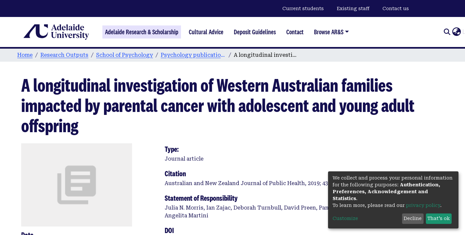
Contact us (395, 8)
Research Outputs (64, 55)
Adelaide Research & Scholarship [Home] (141, 32)
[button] (456, 32)
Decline (413, 218)
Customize (345, 218)
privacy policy (423, 205)
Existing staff (353, 8)
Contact (295, 32)
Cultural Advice (206, 32)
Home (25, 55)
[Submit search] (447, 32)
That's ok (439, 218)
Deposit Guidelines (255, 32)
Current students (303, 8)
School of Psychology (124, 55)
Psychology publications (193, 55)
